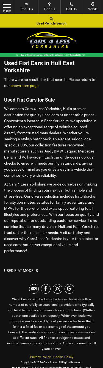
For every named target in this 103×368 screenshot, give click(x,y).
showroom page (24, 85)
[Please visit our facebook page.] (46, 289)
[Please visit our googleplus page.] (69, 289)
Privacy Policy (40, 357)
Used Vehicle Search (51, 20)
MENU (7, 7)
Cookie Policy (63, 357)
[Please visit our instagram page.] (57, 289)
